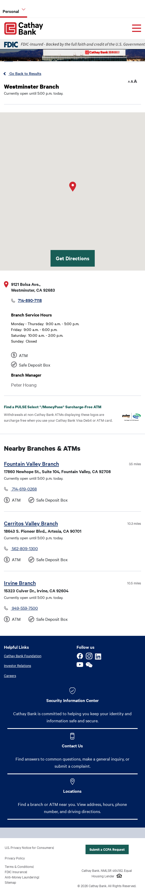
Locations (72, 791)
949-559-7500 (24, 608)
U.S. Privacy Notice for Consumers (29, 847)
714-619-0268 (24, 489)
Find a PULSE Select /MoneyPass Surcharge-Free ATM (56, 406)
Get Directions (72, 258)
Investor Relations (17, 665)
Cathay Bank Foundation (22, 655)
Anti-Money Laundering (21, 876)
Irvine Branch (20, 582)
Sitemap (10, 882)
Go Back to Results (24, 73)
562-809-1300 (24, 548)
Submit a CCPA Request (107, 849)
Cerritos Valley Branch (31, 523)
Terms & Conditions (19, 866)
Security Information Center (72, 700)
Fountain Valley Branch (31, 463)
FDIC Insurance (15, 871)
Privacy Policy (15, 857)
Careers (10, 675)
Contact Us (72, 745)
